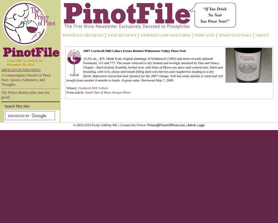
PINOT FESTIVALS (235, 35)
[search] (29, 116)
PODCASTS (205, 35)
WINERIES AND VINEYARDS (165, 35)
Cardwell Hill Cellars (93, 88)
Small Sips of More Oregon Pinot (107, 92)
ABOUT (262, 35)
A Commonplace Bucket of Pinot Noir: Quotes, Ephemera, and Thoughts (26, 80)
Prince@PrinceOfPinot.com (166, 125)
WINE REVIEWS (121, 35)
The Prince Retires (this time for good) (25, 94)
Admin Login (196, 125)
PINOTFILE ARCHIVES (82, 35)
